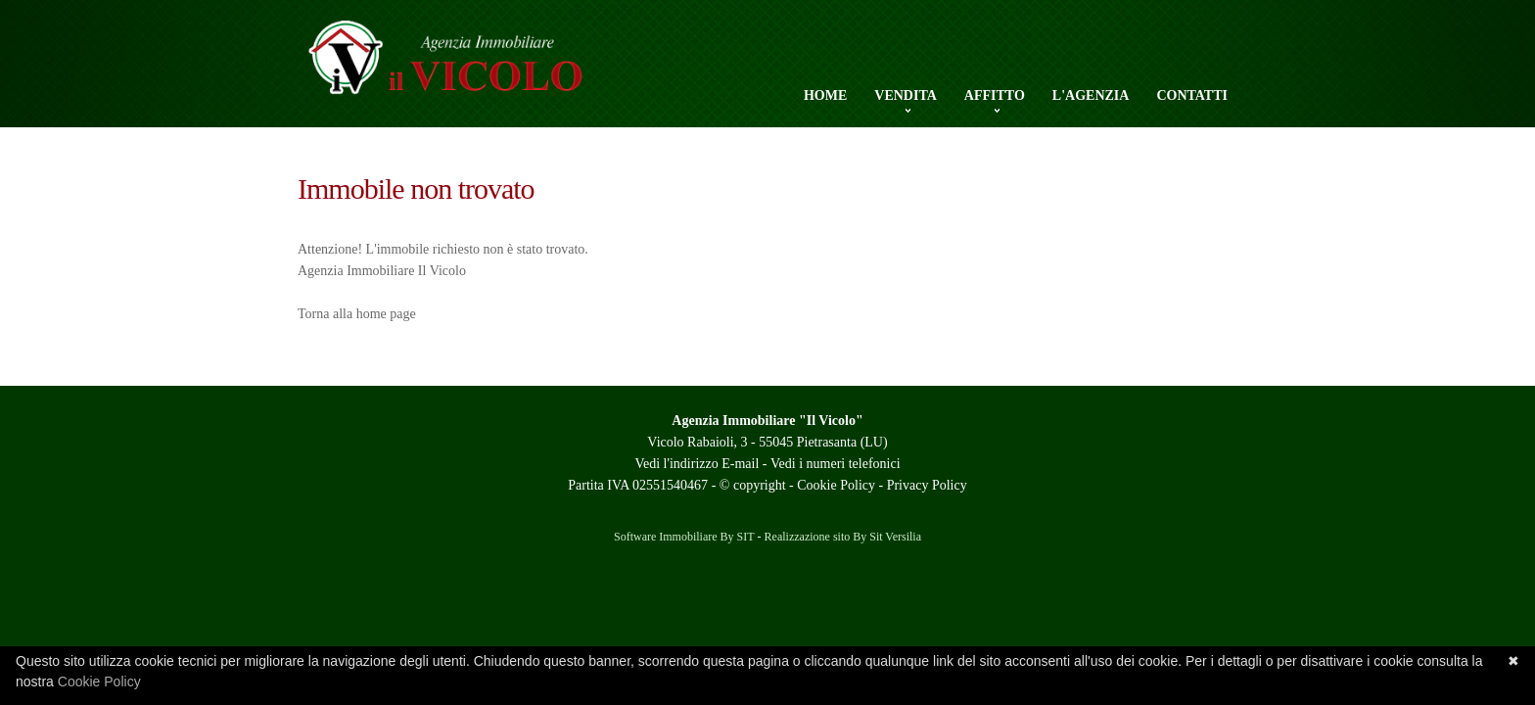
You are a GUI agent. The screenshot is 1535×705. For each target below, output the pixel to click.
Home (825, 95)
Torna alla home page (357, 313)
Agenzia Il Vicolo (478, 69)
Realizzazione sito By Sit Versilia (843, 536)
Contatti (1192, 95)
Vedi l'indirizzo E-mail (696, 463)
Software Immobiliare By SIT (684, 536)
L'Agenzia (1091, 95)
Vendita (905, 96)
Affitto (994, 96)
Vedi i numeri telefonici (835, 463)
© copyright (753, 485)
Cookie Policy (836, 485)
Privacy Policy (927, 485)
